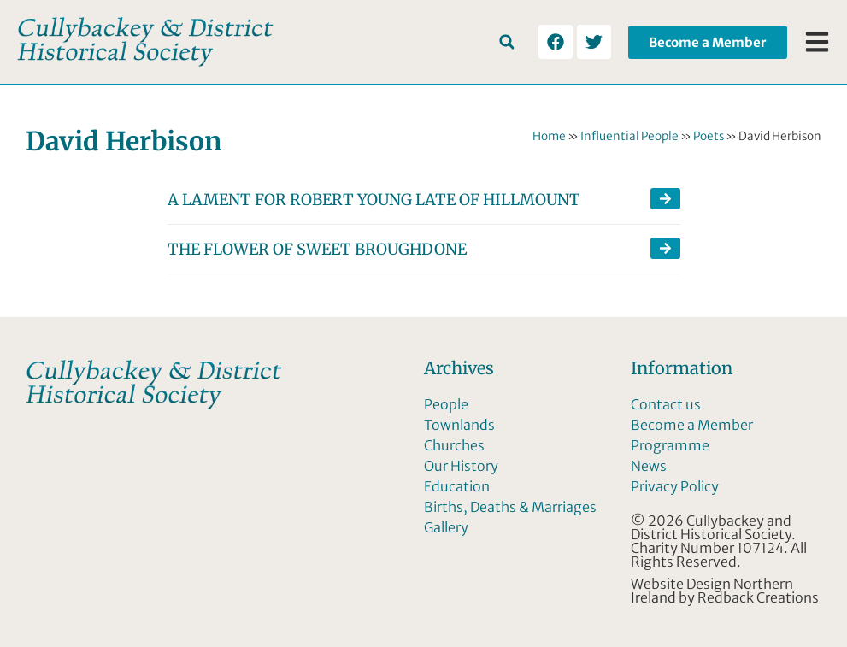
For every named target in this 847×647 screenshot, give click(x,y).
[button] (506, 42)
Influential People (629, 136)
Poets (708, 136)
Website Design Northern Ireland (712, 590)
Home (549, 136)
